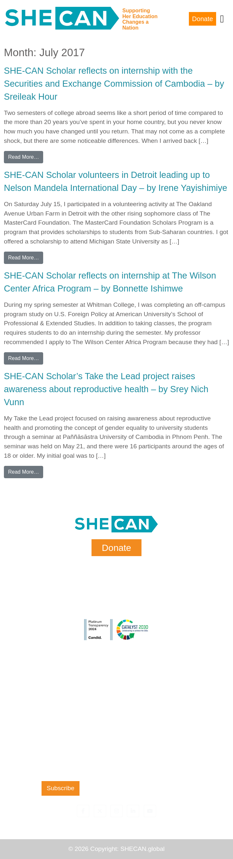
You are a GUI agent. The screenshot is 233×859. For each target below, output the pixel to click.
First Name (60, 675)
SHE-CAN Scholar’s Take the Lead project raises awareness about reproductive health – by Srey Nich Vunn (106, 389)
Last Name (60, 701)
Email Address (60, 727)
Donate (202, 18)
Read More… (25, 156)
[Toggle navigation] (222, 18)
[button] (83, 811)
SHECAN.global (142, 848)
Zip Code (60, 754)
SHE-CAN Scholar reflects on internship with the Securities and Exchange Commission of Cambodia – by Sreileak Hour (114, 84)
